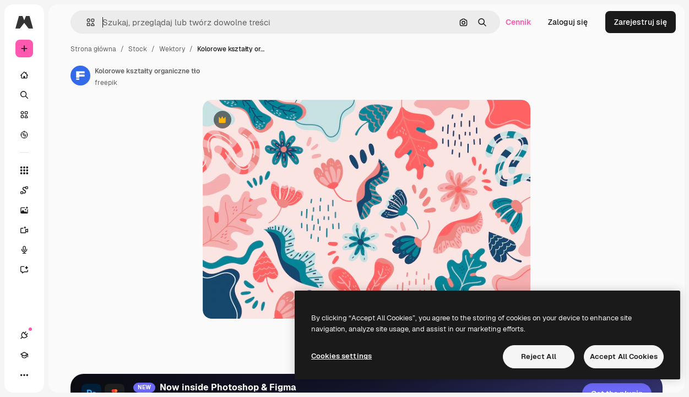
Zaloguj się (568, 22)
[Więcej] (24, 375)
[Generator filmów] (24, 230)
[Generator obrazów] (24, 210)
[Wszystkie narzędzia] (24, 170)
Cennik (518, 22)
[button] (86, 22)
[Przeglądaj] (24, 134)
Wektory (172, 49)
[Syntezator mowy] (24, 250)
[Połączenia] (24, 335)
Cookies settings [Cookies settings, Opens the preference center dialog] (341, 356)
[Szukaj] (24, 95)
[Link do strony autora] (80, 75)
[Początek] (24, 75)
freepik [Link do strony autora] (106, 82)
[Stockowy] (24, 115)
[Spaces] (24, 190)
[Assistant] (24, 269)
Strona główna (93, 49)
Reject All (538, 356)
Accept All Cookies (624, 356)
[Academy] (24, 355)
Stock (137, 49)
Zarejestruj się (640, 22)
